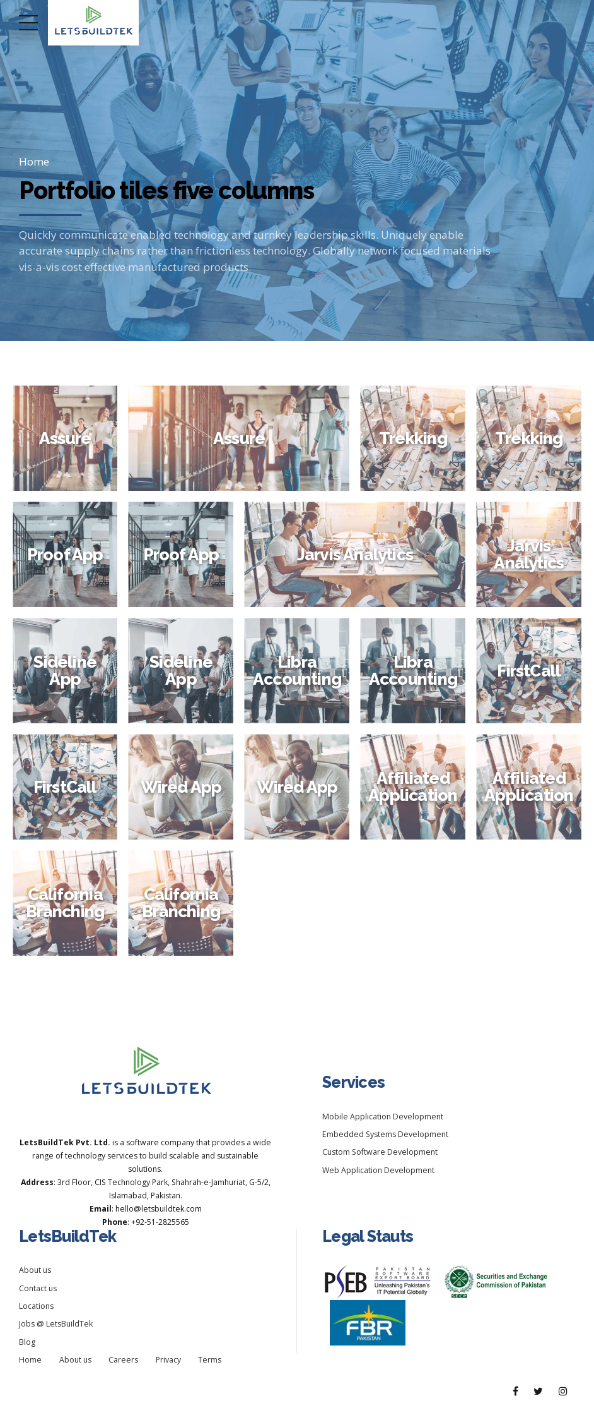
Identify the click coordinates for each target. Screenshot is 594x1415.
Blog (27, 1342)
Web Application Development (378, 1170)
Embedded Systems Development (385, 1134)
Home (34, 161)
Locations (36, 1306)
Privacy (168, 1359)
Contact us (38, 1288)
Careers (123, 1359)
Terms (209, 1359)
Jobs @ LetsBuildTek (56, 1323)
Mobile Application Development (382, 1116)
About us (35, 1270)
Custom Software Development (380, 1152)
